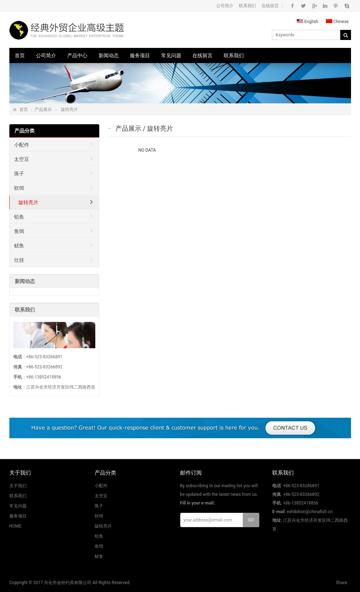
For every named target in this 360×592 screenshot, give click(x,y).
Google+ (314, 6)
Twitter (303, 6)
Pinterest (335, 6)
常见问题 (171, 55)
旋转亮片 (69, 109)
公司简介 (224, 5)
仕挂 (19, 260)
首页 (20, 55)
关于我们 (18, 485)
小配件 (21, 145)
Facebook (292, 6)
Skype (346, 6)
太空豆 (21, 159)
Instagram (324, 6)
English (307, 21)
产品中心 (77, 55)
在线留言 (270, 5)
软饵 (19, 188)
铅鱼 (19, 217)
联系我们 (247, 5)
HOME (15, 526)
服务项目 (140, 55)
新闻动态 (109, 55)
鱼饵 (19, 231)
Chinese (337, 21)
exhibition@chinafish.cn (310, 511)
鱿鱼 (19, 245)
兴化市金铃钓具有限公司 (67, 582)
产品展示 (43, 109)
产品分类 (24, 131)
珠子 (19, 173)
